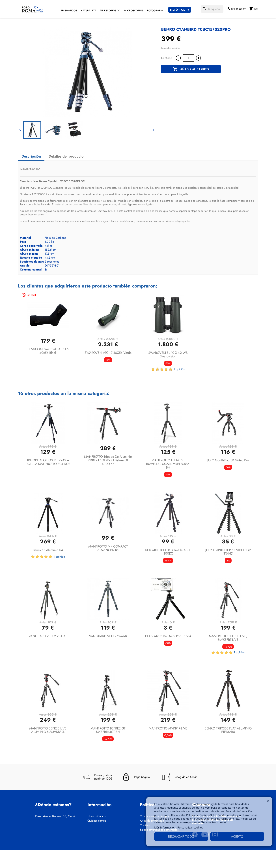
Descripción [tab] (31, 156)
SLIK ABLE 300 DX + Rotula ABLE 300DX (168, 552)
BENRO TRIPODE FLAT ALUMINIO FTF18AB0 (228, 730)
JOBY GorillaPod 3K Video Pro (228, 460)
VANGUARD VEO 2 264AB (108, 636)
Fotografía (155, 10)
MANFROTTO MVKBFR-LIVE (168, 728)
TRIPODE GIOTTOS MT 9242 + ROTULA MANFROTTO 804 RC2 (48, 462)
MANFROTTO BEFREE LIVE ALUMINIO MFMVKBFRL (47, 730)
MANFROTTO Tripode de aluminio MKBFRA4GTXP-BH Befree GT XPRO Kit (108, 460)
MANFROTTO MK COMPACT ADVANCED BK (108, 548)
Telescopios (108, 10)
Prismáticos (69, 10)
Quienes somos (96, 821)
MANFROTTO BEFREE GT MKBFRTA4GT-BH (107, 730)
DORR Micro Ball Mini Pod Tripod (168, 636)
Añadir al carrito (191, 69)
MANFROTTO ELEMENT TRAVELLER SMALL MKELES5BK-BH (168, 464)
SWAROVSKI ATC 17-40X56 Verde (108, 352)
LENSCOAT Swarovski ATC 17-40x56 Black (47, 351)
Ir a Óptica (177, 10)
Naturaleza (88, 10)
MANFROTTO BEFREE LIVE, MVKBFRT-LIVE (228, 638)
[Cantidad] (188, 58)
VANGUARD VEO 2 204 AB (48, 636)
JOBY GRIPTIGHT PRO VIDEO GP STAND (228, 552)
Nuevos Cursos (96, 816)
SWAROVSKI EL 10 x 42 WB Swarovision (168, 354)
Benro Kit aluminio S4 (48, 550)
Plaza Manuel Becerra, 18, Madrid (56, 816)
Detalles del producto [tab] (66, 156)
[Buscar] (212, 9)
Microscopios (133, 10)
